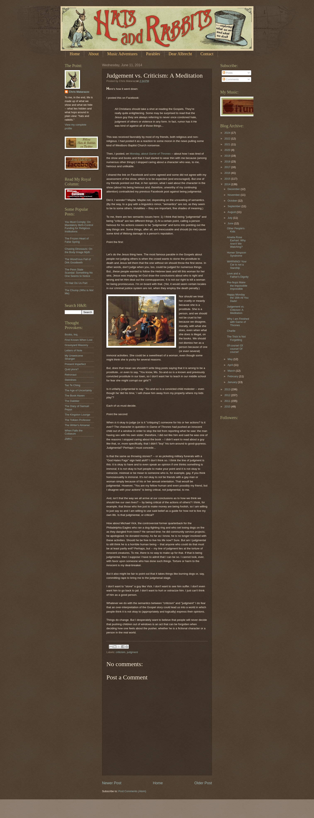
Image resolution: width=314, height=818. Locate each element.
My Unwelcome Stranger (74, 357)
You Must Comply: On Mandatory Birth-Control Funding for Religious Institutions (79, 226)
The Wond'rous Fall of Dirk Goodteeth (78, 261)
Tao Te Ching (72, 385)
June (231, 223)
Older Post (203, 783)
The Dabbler (72, 400)
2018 (227, 161)
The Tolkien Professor (77, 420)
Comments (231, 79)
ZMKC (68, 438)
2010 (227, 406)
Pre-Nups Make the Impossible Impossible (237, 285)
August (232, 212)
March (232, 370)
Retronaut (71, 374)
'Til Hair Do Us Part (76, 283)
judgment (132, 652)
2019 (227, 155)
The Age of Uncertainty (78, 390)
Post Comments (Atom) (132, 791)
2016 (227, 172)
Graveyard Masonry (76, 345)
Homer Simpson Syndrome (236, 254)
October (233, 200)
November (234, 194)
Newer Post (111, 783)
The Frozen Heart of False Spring (77, 240)
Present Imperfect (75, 364)
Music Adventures (122, 54)
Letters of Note (73, 350)
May (230, 359)
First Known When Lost (78, 339)
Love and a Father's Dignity (237, 275)
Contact (206, 54)
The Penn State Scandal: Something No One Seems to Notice (79, 272)
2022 (227, 138)
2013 (227, 389)
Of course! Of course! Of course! (235, 348)
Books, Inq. (71, 334)
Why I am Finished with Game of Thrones (238, 322)
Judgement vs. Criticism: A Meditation (235, 310)
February (233, 376)
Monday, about (150, 153)
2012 (227, 395)
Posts (227, 72)
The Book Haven (75, 395)
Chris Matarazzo (79, 91)
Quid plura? (72, 369)
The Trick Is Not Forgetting (236, 338)
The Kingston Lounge (77, 414)
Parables (153, 54)
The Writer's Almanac (77, 425)
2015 (227, 178)
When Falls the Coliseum (74, 432)
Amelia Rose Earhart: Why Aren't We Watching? (236, 242)
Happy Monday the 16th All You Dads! (237, 298)
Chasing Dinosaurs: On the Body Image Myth (78, 250)
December (234, 189)
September (234, 206)
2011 (227, 400)
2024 (227, 132)
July (230, 217)
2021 (227, 144)
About (93, 54)
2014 (227, 184)
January (233, 382)
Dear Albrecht (180, 54)
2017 (227, 167)
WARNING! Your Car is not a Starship (237, 264)
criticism (120, 652)
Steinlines (70, 379)
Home (75, 54)
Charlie (231, 330)
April (231, 364)
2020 (227, 149)
